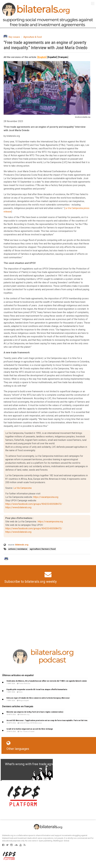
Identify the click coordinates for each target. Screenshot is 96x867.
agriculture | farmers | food (43, 549)
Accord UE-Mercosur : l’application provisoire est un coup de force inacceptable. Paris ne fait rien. (47, 720)
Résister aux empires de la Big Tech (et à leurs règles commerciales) (35, 712)
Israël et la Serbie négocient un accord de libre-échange (30, 729)
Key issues (14, 37)
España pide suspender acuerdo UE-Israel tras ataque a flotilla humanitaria (37, 689)
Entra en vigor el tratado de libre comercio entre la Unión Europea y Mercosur (38, 698)
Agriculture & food (32, 37)
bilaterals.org (21, 545)
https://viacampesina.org (45, 497)
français (63, 57)
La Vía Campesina (22, 488)
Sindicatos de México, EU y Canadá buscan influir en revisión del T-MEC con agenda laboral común (47, 681)
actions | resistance (18, 549)
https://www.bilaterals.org (18, 507)
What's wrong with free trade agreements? (35, 764)
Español (52, 57)
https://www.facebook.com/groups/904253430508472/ (33, 504)
